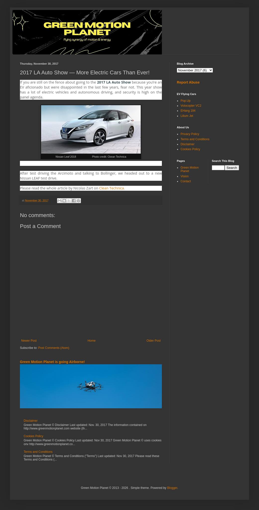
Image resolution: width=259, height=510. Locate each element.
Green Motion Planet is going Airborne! (52, 362)
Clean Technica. (112, 188)
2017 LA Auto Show (114, 82)
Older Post (153, 340)
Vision (185, 176)
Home (92, 340)
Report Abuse (188, 82)
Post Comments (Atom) (53, 348)
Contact (186, 181)
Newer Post (29, 340)
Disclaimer (31, 420)
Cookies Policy (33, 436)
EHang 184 (188, 110)
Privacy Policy (190, 134)
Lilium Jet (187, 116)
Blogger (172, 488)
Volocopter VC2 (191, 105)
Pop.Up (186, 100)
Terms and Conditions (38, 452)
